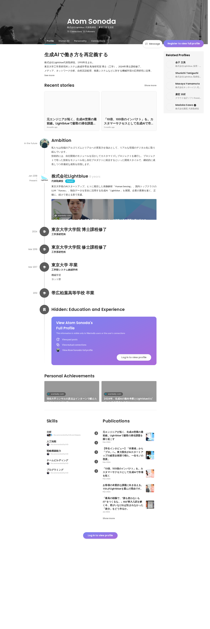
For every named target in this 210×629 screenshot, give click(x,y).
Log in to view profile (133, 398)
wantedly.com (63, 215)
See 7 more (131, 244)
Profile (50, 40)
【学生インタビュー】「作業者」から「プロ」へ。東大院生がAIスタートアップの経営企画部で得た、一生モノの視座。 (76, 249)
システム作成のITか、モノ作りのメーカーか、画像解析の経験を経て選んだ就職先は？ (72, 464)
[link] (104, 213)
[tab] (50, 40)
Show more (150, 85)
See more (49, 75)
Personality (80, 40)
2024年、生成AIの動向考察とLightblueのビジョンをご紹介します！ (128, 441)
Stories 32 (64, 40)
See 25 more (129, 461)
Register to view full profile (184, 43)
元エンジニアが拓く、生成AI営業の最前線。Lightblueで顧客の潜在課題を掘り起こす (100, 220)
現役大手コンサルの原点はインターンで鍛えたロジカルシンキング (72, 441)
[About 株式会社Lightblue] (44, 178)
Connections (98, 40)
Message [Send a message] (152, 44)
